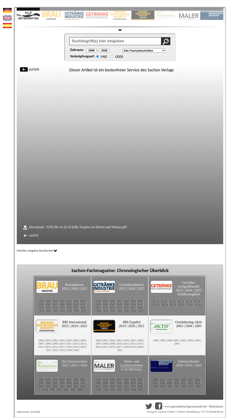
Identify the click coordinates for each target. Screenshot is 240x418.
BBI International (74, 322)
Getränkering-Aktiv (188, 322)
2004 (83, 301)
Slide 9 (188, 9)
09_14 (173, 304)
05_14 (189, 301)
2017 (75, 307)
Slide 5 (120, 9)
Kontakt (35, 411)
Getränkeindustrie (131, 284)
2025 (83, 288)
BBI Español (131, 322)
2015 (62, 307)
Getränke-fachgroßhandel (189, 284)
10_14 (181, 304)
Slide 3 (74, 9)
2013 (48, 307)
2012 (41, 307)
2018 (83, 307)
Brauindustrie (74, 284)
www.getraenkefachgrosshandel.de (185, 406)
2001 (62, 301)
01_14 (155, 301)
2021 (55, 310)
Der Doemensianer (74, 361)
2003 (75, 301)
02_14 (164, 301)
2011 (83, 304)
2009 (69, 304)
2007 (55, 304)
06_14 (197, 301)
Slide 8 (165, 9)
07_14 (156, 304)
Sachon (154, 69)
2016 (69, 307)
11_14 (189, 304)
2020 (48, 310)
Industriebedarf (188, 361)
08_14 (165, 304)
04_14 (180, 301)
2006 (48, 304)
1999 (48, 301)
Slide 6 (142, 9)
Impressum (23, 411)
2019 (41, 310)
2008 (62, 304)
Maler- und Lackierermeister (131, 363)
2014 (55, 307)
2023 (65, 288)
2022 (62, 310)
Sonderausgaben (189, 294)
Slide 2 (51, 9)
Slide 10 (211, 9)
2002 (69, 301)
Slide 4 (97, 9)
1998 (41, 301)
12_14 (197, 304)
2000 (55, 301)
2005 (41, 304)
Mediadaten (216, 406)
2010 (75, 304)
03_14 (172, 301)
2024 (74, 288)
